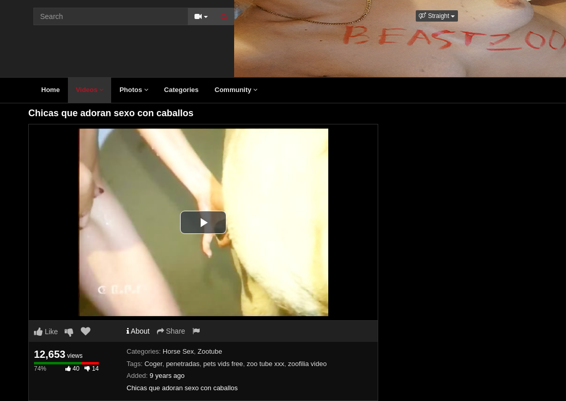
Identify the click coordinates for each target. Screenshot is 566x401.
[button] (437, 16)
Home (50, 90)
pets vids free (223, 364)
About (138, 331)
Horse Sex (178, 351)
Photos (133, 90)
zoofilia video (307, 364)
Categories (181, 90)
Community (236, 90)
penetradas (183, 364)
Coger (154, 364)
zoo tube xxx (265, 364)
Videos (89, 90)
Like (46, 331)
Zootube (210, 351)
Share (171, 331)
